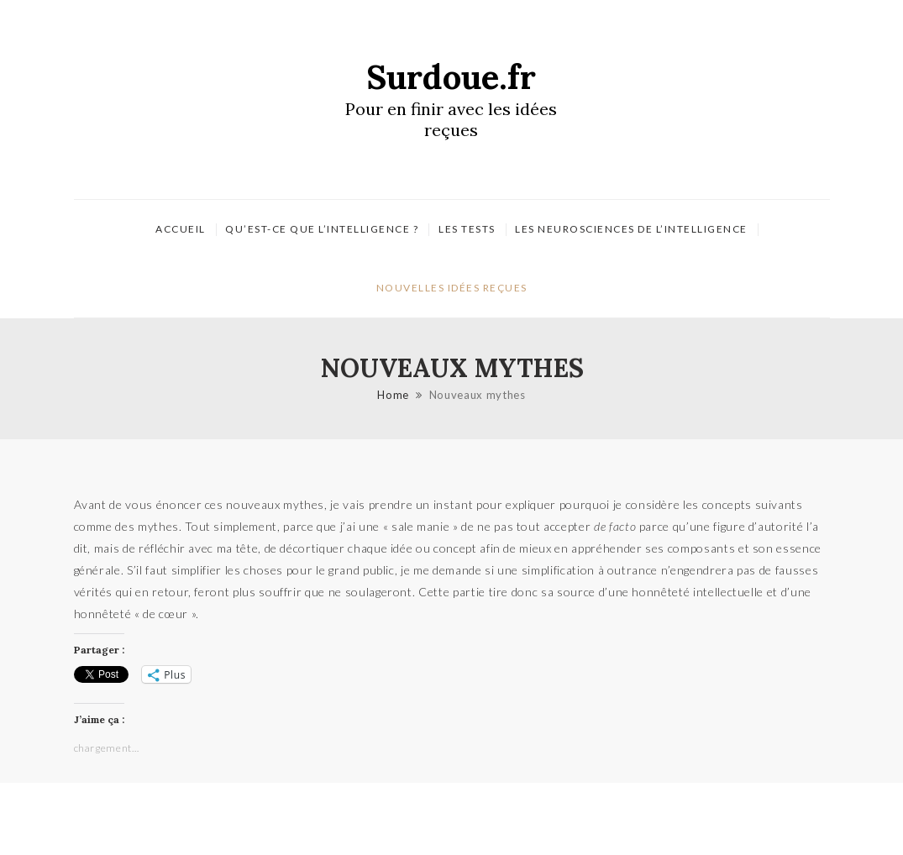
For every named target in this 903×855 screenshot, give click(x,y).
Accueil (180, 229)
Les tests (467, 229)
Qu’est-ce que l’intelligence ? (321, 229)
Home (393, 394)
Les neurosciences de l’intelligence (631, 229)
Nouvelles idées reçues (452, 287)
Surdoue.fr (451, 76)
